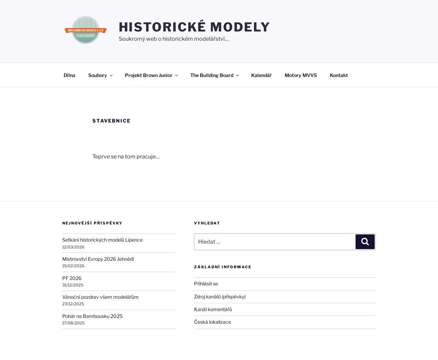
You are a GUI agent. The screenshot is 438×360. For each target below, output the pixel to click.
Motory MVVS (301, 75)
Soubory (101, 75)
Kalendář (261, 75)
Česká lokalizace (212, 322)
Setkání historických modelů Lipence (102, 240)
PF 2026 (71, 278)
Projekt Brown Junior (152, 75)
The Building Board (215, 75)
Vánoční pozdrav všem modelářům (100, 297)
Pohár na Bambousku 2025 (92, 316)
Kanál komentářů (213, 309)
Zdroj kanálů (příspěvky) (220, 296)
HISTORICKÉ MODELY (195, 27)
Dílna (69, 75)
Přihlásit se (206, 283)
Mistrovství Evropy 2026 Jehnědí (98, 259)
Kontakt (339, 75)
